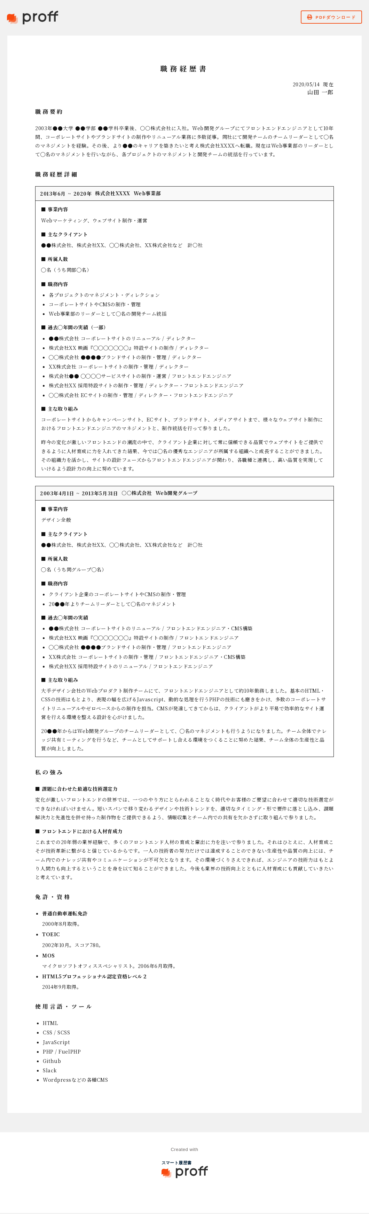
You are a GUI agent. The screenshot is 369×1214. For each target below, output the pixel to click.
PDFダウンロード (327, 18)
